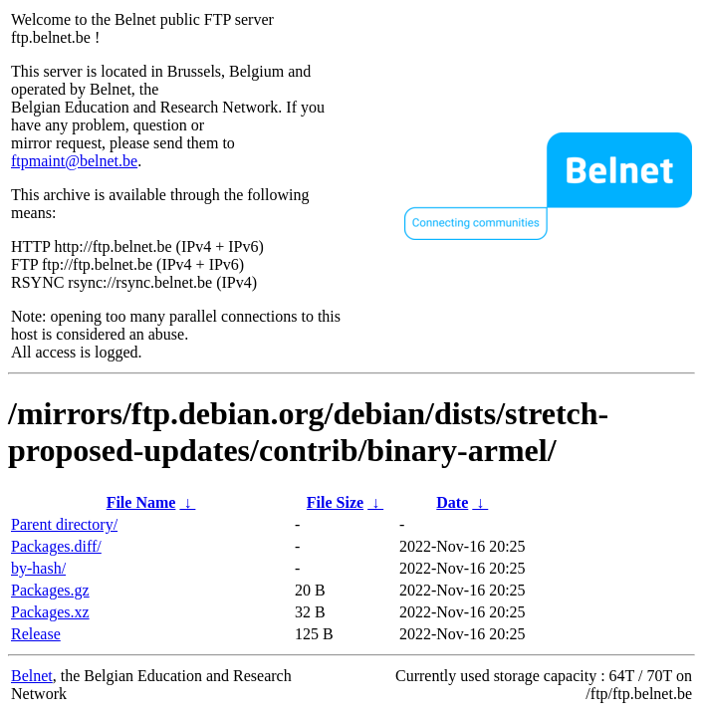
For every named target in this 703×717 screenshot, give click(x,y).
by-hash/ (38, 568)
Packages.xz (50, 611)
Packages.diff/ (56, 546)
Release (36, 633)
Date (452, 502)
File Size (335, 502)
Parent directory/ (64, 524)
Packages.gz (50, 590)
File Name (141, 502)
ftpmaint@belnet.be (74, 160)
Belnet (32, 675)
